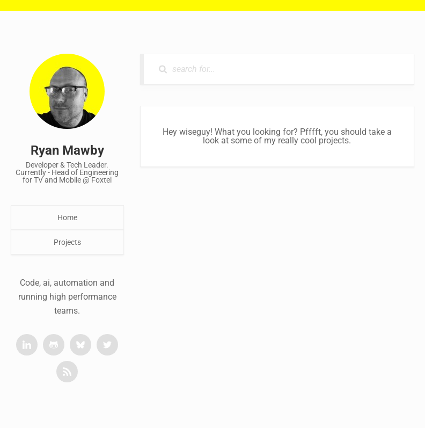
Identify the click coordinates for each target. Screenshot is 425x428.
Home (67, 217)
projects (334, 140)
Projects (67, 242)
